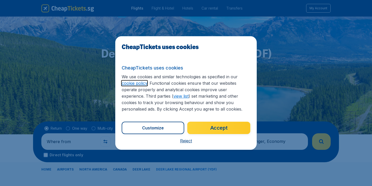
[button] (186, 140)
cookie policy (134, 83)
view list (181, 96)
